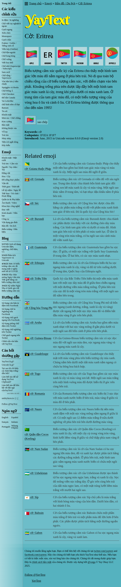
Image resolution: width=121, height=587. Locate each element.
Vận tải (5, 183)
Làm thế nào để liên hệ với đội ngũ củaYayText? (10, 388)
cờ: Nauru (36, 409)
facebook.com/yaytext (35, 554)
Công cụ (5, 219)
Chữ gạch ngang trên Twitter (11, 336)
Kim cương (7, 121)
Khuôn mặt (6, 114)
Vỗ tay (5, 132)
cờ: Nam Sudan (39, 449)
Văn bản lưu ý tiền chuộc (10, 82)
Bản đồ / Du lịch (9, 226)
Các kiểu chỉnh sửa (9, 11)
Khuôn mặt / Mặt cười (9, 159)
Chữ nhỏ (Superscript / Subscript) (11, 67)
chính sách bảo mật (41, 562)
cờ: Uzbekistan (38, 473)
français (5, 422)
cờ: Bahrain (37, 512)
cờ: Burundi (37, 218)
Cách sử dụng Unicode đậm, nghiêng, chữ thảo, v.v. (11, 248)
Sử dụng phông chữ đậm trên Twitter (10, 324)
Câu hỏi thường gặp (11, 353)
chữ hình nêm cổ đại (11, 104)
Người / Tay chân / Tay (10, 168)
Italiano (14, 422)
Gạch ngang (7, 29)
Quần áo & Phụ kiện (11, 199)
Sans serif (6, 72)
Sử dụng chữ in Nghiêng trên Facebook (8, 311)
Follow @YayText (9, 404)
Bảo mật (6, 125)
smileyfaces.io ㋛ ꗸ (10, 398)
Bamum (5, 108)
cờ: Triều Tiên (38, 278)
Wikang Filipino (14, 426)
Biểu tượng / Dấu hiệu (9, 230)
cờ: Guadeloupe (39, 353)
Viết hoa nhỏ (7, 62)
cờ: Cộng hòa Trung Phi (38, 307)
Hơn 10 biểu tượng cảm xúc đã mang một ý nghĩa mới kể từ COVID (11, 267)
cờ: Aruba (36, 322)
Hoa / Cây (6, 176)
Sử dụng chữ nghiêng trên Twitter (11, 330)
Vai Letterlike (7, 101)
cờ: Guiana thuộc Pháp (38, 168)
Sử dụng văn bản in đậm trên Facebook (10, 304)
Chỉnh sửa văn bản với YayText (10, 342)
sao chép (42, 121)
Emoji (6, 152)
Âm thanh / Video (9, 203)
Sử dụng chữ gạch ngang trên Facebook (11, 318)
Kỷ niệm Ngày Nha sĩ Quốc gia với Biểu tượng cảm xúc (11, 288)
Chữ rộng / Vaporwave (6, 76)
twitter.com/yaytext (103, 551)
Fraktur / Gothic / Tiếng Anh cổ (9, 44)
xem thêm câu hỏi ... (14, 393)
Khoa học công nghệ (11, 206)
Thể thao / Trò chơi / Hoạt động (11, 194)
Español (14, 417)
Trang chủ (6, 3)
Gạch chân (6, 40)
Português (6, 427)
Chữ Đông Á (7, 91)
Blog (5, 238)
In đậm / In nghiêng (10, 20)
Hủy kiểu (6, 145)
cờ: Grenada (37, 179)
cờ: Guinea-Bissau (40, 338)
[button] (26, 4)
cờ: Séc (34, 203)
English (5, 417)
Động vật (6, 173)
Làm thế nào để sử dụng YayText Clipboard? (10, 379)
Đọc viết (6, 209)
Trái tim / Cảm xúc (10, 163)
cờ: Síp (34, 497)
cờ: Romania (37, 393)
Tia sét (4, 111)
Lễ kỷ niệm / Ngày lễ (11, 190)
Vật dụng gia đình (9, 222)
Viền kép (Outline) (10, 49)
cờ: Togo (35, 373)
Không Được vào (9, 128)
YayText (36, 580)
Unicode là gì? (8, 365)
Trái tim (5, 135)
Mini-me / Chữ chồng (11, 118)
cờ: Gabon (36, 532)
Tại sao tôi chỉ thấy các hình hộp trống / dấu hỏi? (10, 371)
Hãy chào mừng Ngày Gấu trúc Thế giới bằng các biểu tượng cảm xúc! (11, 278)
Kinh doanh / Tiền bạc (9, 214)
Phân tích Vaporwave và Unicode (9, 258)
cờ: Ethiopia (37, 262)
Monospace (6, 36)
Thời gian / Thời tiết (10, 186)
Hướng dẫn (10, 297)
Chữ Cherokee (8, 94)
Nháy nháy (6, 138)
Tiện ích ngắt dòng (10, 142)
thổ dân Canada (8, 97)
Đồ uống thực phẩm (11, 180)
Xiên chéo (6, 33)
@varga (91, 562)
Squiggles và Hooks (10, 87)
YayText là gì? (8, 361)
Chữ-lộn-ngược (9, 52)
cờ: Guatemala (38, 247)
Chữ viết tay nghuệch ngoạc (11, 24)
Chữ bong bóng (8, 56)
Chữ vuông (6, 59)
